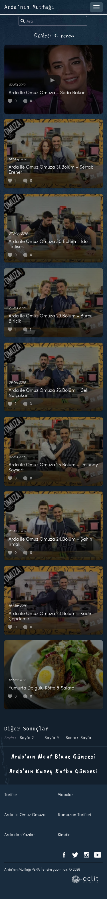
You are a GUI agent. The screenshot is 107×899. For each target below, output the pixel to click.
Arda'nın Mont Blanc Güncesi (53, 756)
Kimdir (64, 834)
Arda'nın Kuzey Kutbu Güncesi (53, 770)
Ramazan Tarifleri (74, 814)
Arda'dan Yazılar (19, 834)
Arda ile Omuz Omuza (25, 814)
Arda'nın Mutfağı (29, 7)
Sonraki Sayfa (78, 737)
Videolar (65, 794)
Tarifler (10, 794)
